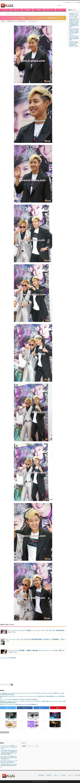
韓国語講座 (27, 9)
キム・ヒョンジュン (33, 21)
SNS (61, 9)
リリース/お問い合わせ (67, 2)
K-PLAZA (39, 781)
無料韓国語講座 (41, 775)
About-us (5, 9)
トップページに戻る (4, 732)
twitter (77, 2)
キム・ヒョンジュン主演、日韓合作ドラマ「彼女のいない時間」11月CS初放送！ (19, 699)
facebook (79, 2)
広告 (74, 2)
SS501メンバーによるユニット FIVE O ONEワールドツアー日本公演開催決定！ (19, 704)
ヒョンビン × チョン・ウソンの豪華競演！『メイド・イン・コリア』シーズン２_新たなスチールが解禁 (9, 747)
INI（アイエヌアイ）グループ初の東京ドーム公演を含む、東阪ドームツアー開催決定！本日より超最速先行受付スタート (74, 31)
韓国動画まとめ (49, 775)
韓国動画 (38, 9)
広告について (70, 775)
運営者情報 (64, 775)
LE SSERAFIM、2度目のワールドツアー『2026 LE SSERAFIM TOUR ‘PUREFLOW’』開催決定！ (9, 765)
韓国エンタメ (16, 9)
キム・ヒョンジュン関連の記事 (8, 657)
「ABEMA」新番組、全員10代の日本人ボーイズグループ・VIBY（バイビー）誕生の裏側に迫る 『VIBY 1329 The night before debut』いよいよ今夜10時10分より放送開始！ (74, 22)
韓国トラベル (49, 9)
